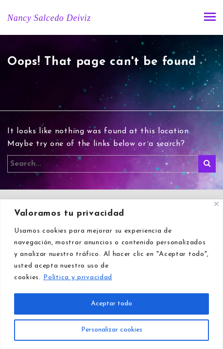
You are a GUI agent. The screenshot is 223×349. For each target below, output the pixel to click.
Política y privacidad (77, 277)
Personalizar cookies (111, 329)
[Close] (216, 204)
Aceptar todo (111, 303)
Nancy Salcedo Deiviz (49, 18)
